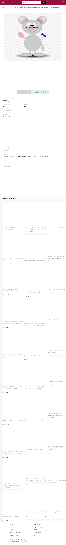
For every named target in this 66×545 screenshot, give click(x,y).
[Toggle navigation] (63, 2)
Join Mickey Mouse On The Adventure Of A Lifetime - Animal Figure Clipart (32, 476)
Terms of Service (14, 532)
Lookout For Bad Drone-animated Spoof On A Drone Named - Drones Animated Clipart (11, 351)
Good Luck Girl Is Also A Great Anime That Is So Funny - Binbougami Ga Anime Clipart (32, 320)
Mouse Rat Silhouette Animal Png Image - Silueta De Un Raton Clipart (11, 383)
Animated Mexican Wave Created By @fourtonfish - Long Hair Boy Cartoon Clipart (33, 383)
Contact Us (12, 527)
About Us (12, 524)
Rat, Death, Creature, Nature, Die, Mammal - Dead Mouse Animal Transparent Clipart (11, 481)
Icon (35, 535)
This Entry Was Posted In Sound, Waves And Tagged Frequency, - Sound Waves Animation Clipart (33, 225)
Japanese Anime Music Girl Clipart (54, 223)
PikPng (4, 7)
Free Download (24, 92)
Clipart (36, 529)
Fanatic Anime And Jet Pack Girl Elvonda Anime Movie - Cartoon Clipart (32, 288)
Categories (37, 524)
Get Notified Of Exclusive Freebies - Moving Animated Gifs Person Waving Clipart (54, 254)
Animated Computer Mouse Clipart (33, 445)
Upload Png (38, 527)
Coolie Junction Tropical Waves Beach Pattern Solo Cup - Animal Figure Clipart (11, 416)
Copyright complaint (40, 92)
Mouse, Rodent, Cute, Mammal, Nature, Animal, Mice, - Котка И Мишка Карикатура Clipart (53, 378)
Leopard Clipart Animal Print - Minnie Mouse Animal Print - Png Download (11, 448)
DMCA (11, 529)
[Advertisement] (33, 76)
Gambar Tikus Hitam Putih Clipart (11, 512)
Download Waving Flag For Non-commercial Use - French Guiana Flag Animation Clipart (54, 411)
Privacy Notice (13, 535)
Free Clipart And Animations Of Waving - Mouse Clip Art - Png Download (10, 319)
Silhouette (37, 532)
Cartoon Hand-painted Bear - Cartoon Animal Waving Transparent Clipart (10, 286)
